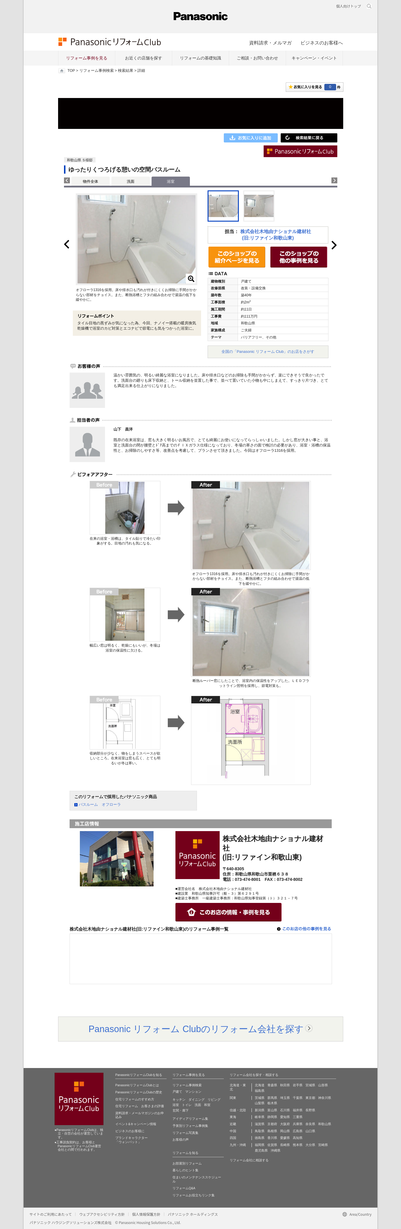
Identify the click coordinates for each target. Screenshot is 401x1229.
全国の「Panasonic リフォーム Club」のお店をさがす (268, 351)
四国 (233, 1138)
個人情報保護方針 (146, 1214)
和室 (207, 1105)
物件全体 (90, 181)
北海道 (259, 1085)
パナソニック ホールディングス (193, 1214)
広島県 (298, 1131)
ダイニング (196, 1099)
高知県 (298, 1138)
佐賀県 (272, 1145)
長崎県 (285, 1145)
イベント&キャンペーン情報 (135, 1124)
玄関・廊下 (180, 1110)
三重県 (298, 1117)
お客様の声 (180, 1139)
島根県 (272, 1131)
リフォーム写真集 (185, 1133)
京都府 (272, 1124)
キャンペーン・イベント (314, 58)
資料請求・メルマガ (270, 42)
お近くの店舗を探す (143, 58)
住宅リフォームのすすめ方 (134, 1099)
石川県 (285, 1110)
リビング (214, 1099)
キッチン (178, 1099)
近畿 (233, 1124)
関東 (233, 1098)
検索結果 (125, 71)
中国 (233, 1131)
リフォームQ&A (183, 1188)
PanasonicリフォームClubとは (137, 1085)
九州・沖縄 (238, 1145)
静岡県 (272, 1117)
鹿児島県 (261, 1150)
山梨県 (259, 1103)
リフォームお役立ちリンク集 (193, 1195)
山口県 (310, 1131)
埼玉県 (285, 1098)
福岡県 (259, 1145)
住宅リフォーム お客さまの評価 (139, 1106)
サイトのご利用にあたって (50, 1214)
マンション (193, 1091)
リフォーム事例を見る (86, 58)
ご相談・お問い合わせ (257, 58)
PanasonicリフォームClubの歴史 (138, 1092)
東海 (233, 1117)
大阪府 (285, 1124)
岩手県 (298, 1085)
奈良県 (310, 1124)
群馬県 (272, 1098)
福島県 (259, 1090)
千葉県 (298, 1098)
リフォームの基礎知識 (200, 58)
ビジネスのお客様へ (321, 42)
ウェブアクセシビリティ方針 (102, 1214)
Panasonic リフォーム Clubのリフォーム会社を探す (196, 1029)
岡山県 (285, 1131)
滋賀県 (259, 1124)
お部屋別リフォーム (187, 1163)
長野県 (310, 1110)
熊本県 (298, 1145)
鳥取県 (259, 1131)
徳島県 (259, 1138)
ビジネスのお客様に (129, 1131)
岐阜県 (259, 1117)
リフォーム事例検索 (96, 71)
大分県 (310, 1145)
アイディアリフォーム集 (190, 1118)
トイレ (187, 1105)
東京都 (310, 1098)
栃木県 (272, 1103)
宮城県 (310, 1085)
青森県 (272, 1085)
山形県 (323, 1085)
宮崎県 (323, 1145)
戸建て (177, 1091)
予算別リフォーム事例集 (190, 1125)
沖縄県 (275, 1150)
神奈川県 (324, 1098)
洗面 (130, 181)
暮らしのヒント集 (185, 1170)
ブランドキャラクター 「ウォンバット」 (131, 1140)
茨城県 (259, 1098)
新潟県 (259, 1110)
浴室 (175, 1105)
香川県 (272, 1138)
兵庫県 (298, 1124)
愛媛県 (285, 1138)
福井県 (298, 1110)
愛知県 (285, 1117)
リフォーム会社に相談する (249, 1160)
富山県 (272, 1110)
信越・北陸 (238, 1110)
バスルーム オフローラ (100, 804)
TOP (71, 71)
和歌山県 (324, 1124)
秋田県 (285, 1085)
